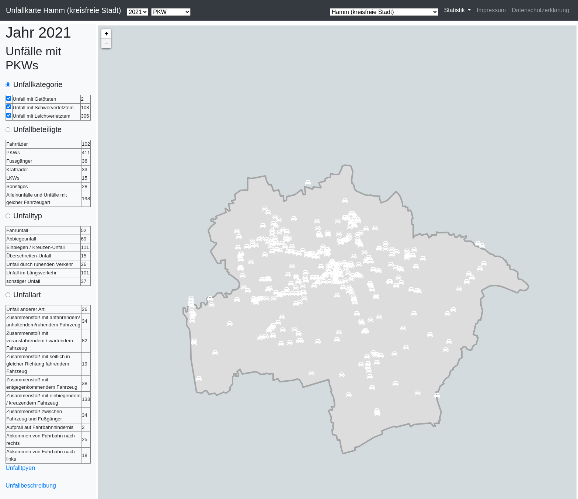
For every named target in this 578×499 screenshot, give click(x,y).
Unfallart (27, 295)
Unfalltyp (27, 216)
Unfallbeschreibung (31, 485)
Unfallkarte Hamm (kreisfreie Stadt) (63, 10)
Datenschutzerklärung (540, 10)
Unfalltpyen (20, 468)
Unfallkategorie (37, 84)
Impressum (491, 10)
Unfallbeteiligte (37, 129)
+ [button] (106, 34)
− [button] (106, 43)
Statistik (455, 10)
